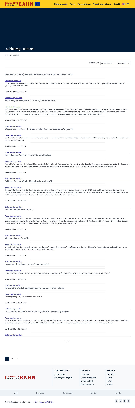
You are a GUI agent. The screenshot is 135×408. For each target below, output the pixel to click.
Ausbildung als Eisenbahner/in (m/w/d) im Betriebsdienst (30, 100)
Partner (109, 381)
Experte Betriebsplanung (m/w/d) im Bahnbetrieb (27, 264)
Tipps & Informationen (102, 4)
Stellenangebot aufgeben (63, 378)
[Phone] (128, 401)
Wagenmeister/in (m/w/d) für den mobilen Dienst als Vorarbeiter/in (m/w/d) (39, 129)
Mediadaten (111, 374)
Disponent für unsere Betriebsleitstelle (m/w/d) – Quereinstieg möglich (37, 311)
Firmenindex (85, 374)
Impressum (40, 393)
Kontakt (117, 4)
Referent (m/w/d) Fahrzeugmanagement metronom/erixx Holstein (34, 288)
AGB (15, 393)
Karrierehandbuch (87, 381)
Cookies (93, 393)
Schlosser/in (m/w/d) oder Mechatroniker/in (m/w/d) (28, 181)
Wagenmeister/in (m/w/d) (16, 238)
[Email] (124, 401)
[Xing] (116, 401)
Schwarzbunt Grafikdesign (44, 402)
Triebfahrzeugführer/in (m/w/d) (19, 209)
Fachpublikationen (87, 384)
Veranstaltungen (84, 4)
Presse (109, 378)
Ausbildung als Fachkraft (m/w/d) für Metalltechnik (28, 155)
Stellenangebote (61, 4)
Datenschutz (67, 393)
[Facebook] (120, 401)
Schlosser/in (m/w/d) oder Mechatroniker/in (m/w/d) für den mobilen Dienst (39, 74)
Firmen (72, 4)
